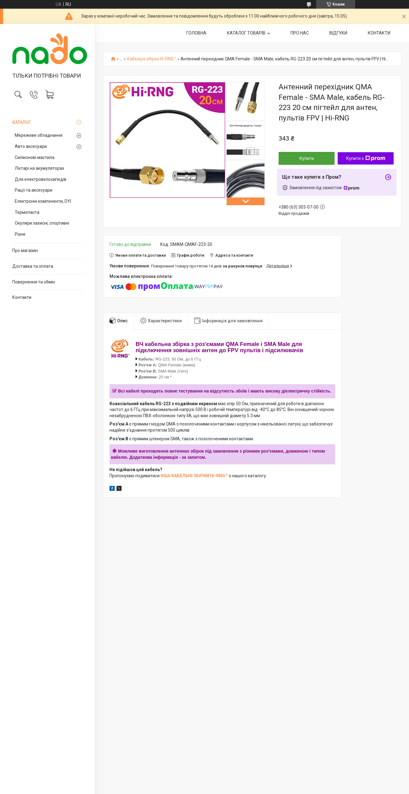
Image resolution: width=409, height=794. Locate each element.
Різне (20, 234)
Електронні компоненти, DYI (43, 201)
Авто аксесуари (31, 146)
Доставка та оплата (32, 266)
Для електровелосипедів (40, 179)
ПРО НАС (300, 33)
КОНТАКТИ (379, 33)
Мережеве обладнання (38, 135)
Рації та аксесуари (33, 190)
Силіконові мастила (34, 157)
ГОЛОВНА (196, 33)
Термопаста (27, 212)
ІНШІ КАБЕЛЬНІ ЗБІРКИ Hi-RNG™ (194, 475)
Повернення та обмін (33, 281)
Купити (307, 158)
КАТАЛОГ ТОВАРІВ (246, 33)
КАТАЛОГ (21, 122)
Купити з (365, 158)
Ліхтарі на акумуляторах (39, 168)
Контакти (21, 297)
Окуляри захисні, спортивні (42, 223)
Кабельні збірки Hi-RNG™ (151, 59)
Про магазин (25, 250)
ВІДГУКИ (338, 33)
